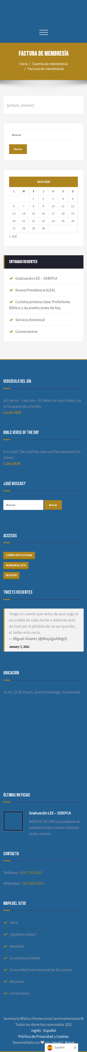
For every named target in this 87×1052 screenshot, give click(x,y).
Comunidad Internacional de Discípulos (41, 969)
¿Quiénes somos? (23, 934)
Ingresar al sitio (16, 565)
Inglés (36, 1030)
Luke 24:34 (11, 463)
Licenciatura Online (25, 958)
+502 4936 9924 (32, 883)
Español (49, 1030)
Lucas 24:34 (12, 412)
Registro (11, 575)
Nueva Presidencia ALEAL (35, 290)
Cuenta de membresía (50, 63)
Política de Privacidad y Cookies (43, 1036)
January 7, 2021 (19, 647)
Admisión (17, 946)
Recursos (17, 981)
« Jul (13, 236)
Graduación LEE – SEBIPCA (36, 278)
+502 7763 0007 (30, 872)
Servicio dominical (30, 319)
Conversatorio (26, 331)
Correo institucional (19, 555)
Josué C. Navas (63, 1042)
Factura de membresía (46, 68)
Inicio (23, 63)
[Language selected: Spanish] (61, 1047)
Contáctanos (20, 993)
